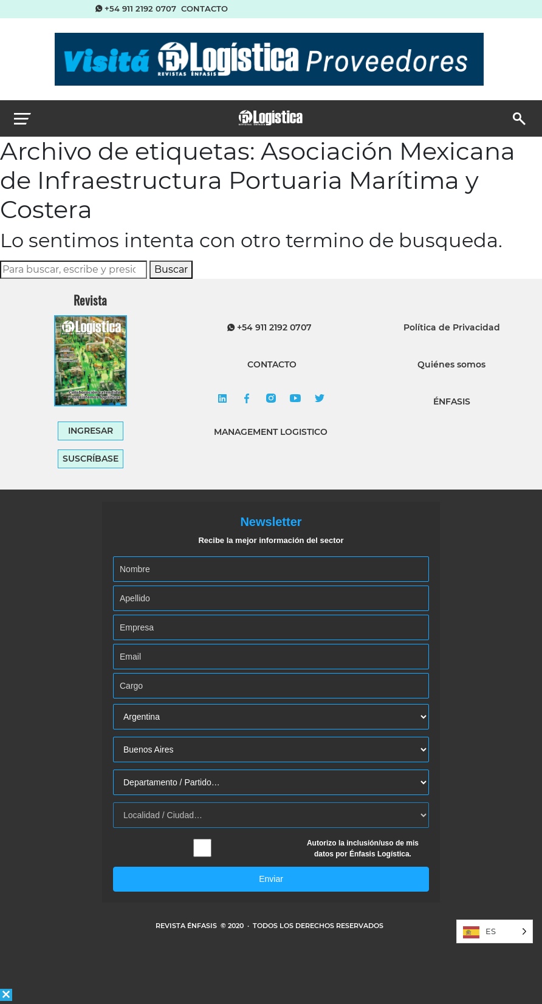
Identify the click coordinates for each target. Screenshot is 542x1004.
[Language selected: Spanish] (494, 931)
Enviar (271, 879)
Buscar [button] (171, 269)
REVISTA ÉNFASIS (187, 925)
